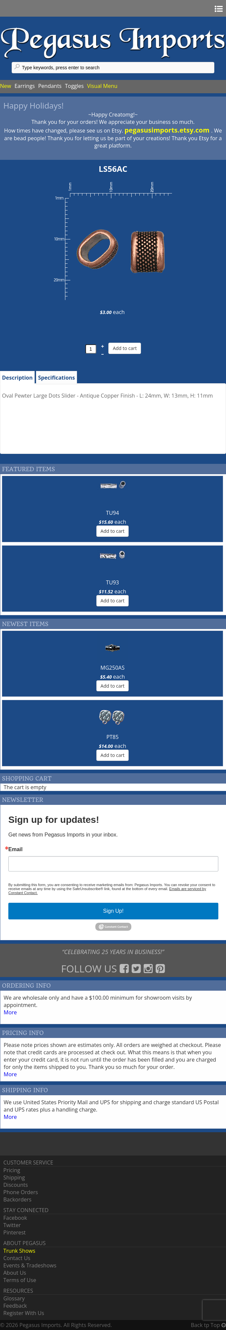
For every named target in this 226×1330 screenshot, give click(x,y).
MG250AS (112, 667)
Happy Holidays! (33, 105)
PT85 (112, 737)
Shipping (14, 1177)
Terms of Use (19, 1280)
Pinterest (14, 1232)
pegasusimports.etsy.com (167, 130)
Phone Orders (20, 1192)
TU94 (112, 512)
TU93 (112, 582)
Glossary (14, 1298)
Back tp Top (208, 1325)
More (10, 1012)
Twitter (12, 1225)
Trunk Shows (19, 1250)
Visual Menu (102, 86)
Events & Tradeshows (29, 1265)
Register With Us (23, 1313)
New (5, 86)
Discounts (15, 1184)
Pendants (49, 86)
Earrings (24, 86)
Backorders (17, 1199)
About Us (14, 1272)
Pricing (11, 1170)
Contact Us (16, 1258)
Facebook (15, 1217)
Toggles (74, 86)
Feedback (15, 1305)
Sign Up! (113, 911)
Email (15, 849)
